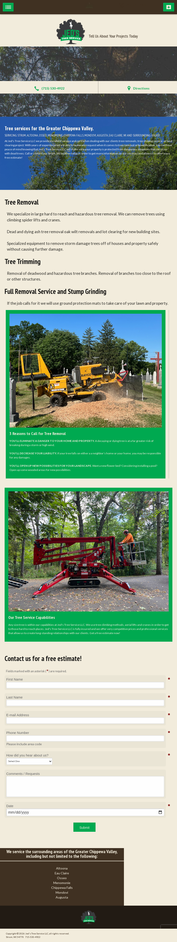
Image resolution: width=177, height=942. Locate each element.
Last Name (14, 697)
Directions (141, 88)
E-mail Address (17, 715)
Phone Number (17, 733)
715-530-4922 (134, 5)
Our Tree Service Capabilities (31, 617)
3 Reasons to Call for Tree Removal (37, 433)
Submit (84, 827)
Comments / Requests (23, 774)
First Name (14, 679)
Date (9, 806)
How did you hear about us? (27, 755)
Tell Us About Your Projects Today (113, 36)
